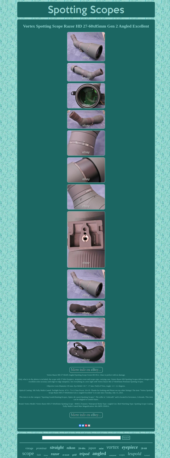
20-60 (144, 448)
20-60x (81, 448)
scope (28, 453)
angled (99, 453)
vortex (113, 447)
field (39, 455)
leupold (134, 453)
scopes (122, 455)
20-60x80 (65, 455)
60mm (46, 455)
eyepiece (130, 447)
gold (74, 455)
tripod (84, 454)
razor (55, 454)
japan (92, 448)
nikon (71, 448)
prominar (41, 448)
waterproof (112, 455)
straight (57, 447)
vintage (29, 448)
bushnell (147, 455)
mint (101, 448)
